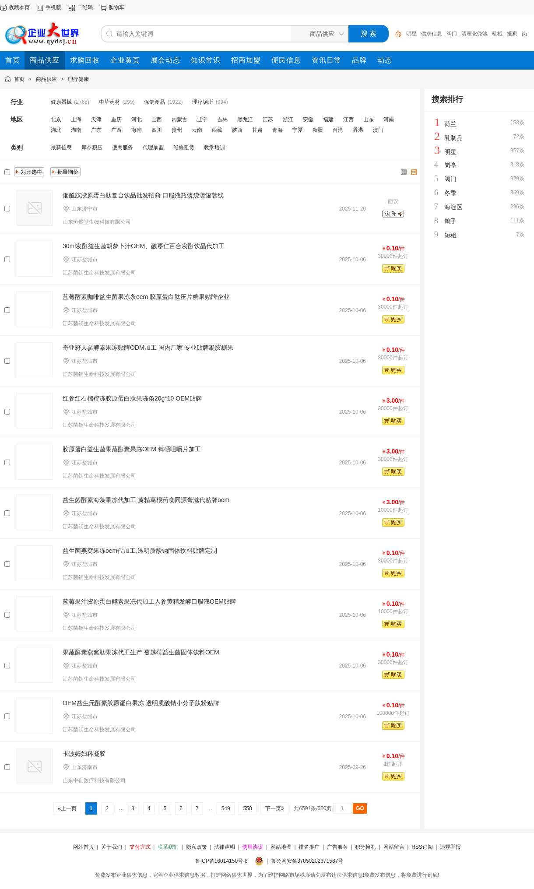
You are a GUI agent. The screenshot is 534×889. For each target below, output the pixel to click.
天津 (96, 119)
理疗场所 (202, 102)
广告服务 (337, 847)
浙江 (288, 119)
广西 (116, 130)
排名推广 (309, 847)
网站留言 (393, 847)
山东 (368, 119)
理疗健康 (78, 79)
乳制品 (453, 137)
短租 (450, 235)
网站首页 (83, 847)
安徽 (308, 119)
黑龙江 (245, 119)
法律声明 (224, 847)
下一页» (274, 808)
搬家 (512, 34)
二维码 (85, 7)
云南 (197, 130)
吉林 (222, 119)
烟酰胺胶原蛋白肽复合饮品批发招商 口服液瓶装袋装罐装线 (143, 195)
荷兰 (450, 123)
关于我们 (111, 847)
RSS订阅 (422, 847)
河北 (136, 119)
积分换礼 (365, 847)
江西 (348, 119)
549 (226, 808)
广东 (96, 130)
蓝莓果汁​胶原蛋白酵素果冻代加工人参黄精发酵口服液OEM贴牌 (149, 601)
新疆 (318, 130)
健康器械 (61, 102)
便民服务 (122, 147)
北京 (56, 119)
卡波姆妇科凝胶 (84, 753)
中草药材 (109, 102)
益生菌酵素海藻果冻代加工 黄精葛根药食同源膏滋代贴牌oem (146, 499)
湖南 (76, 130)
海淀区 (453, 207)
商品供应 (46, 79)
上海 (76, 119)
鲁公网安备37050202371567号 (307, 861)
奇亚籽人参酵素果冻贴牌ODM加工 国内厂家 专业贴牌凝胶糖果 (148, 347)
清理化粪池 (474, 34)
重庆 (116, 119)
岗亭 (450, 165)
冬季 (450, 193)
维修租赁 (183, 147)
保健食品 (154, 102)
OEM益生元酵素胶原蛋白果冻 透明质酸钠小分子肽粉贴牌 (141, 702)
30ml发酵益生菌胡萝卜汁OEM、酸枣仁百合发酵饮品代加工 (144, 245)
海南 (136, 130)
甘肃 (257, 130)
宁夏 (297, 130)
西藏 (217, 130)
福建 (328, 119)
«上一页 (67, 808)
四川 (156, 130)
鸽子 (450, 221)
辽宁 (202, 119)
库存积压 (91, 147)
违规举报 (450, 847)
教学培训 (214, 147)
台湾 (338, 130)
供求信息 (431, 34)
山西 (156, 119)
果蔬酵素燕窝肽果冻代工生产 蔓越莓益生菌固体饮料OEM (141, 652)
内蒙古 (179, 119)
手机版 (53, 7)
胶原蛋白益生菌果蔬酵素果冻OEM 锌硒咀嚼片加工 (132, 449)
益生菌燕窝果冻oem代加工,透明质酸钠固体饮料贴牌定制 (140, 550)
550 (247, 808)
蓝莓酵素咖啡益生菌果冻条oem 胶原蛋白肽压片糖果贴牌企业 (146, 296)
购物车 (116, 7)
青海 (277, 130)
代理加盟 (153, 147)
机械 (497, 34)
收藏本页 (19, 7)
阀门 (451, 34)
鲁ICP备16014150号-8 (221, 861)
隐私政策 (196, 847)
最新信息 (61, 147)
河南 (388, 119)
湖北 (56, 130)
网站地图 (281, 847)
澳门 (378, 130)
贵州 (177, 130)
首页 (19, 79)
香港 (358, 130)
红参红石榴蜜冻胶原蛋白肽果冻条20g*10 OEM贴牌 (132, 398)
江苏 (268, 119)
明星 (411, 34)
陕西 (237, 130)
